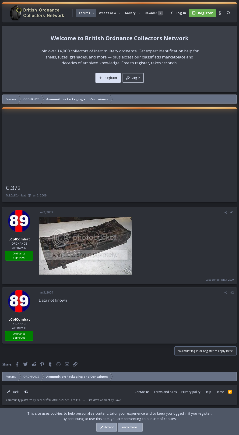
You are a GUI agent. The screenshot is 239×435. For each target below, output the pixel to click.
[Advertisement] (119, 148)
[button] (93, 13)
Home (220, 392)
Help (208, 392)
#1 (232, 212)
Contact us (142, 392)
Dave (118, 400)
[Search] (228, 13)
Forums (84, 13)
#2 (232, 292)
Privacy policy (190, 392)
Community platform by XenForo (43, 400)
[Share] (226, 212)
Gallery (130, 13)
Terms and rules (165, 392)
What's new (107, 13)
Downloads (153, 13)
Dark (13, 392)
